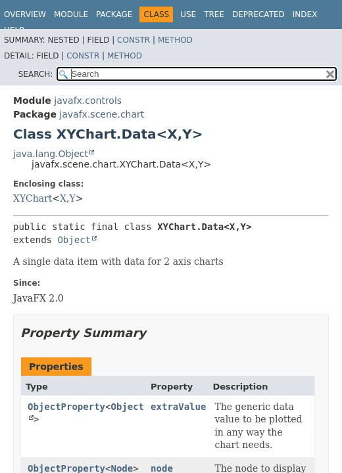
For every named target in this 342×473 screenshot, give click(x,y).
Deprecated (258, 14)
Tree (214, 14)
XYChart (32, 198)
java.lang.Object (50, 153)
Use (188, 14)
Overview (25, 14)
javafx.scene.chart (101, 114)
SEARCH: (35, 74)
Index (305, 14)
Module (71, 14)
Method (175, 40)
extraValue (178, 406)
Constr (133, 40)
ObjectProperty (66, 406)
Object (74, 240)
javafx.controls (88, 100)
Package (114, 14)
